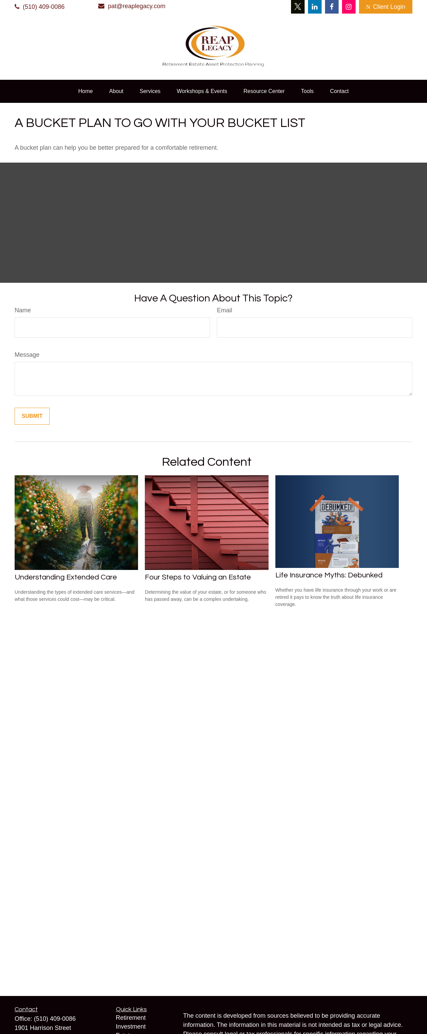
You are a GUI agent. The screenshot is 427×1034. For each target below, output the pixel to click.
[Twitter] (298, 7)
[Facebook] (332, 7)
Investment (131, 1026)
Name (23, 310)
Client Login (385, 6)
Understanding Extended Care (66, 577)
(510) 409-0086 (40, 6)
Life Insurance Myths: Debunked (328, 575)
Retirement (131, 1017)
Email (224, 310)
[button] (85, 91)
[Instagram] (349, 7)
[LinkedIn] (315, 7)
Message (27, 354)
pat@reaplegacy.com (131, 6)
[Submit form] (32, 416)
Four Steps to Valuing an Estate (198, 577)
